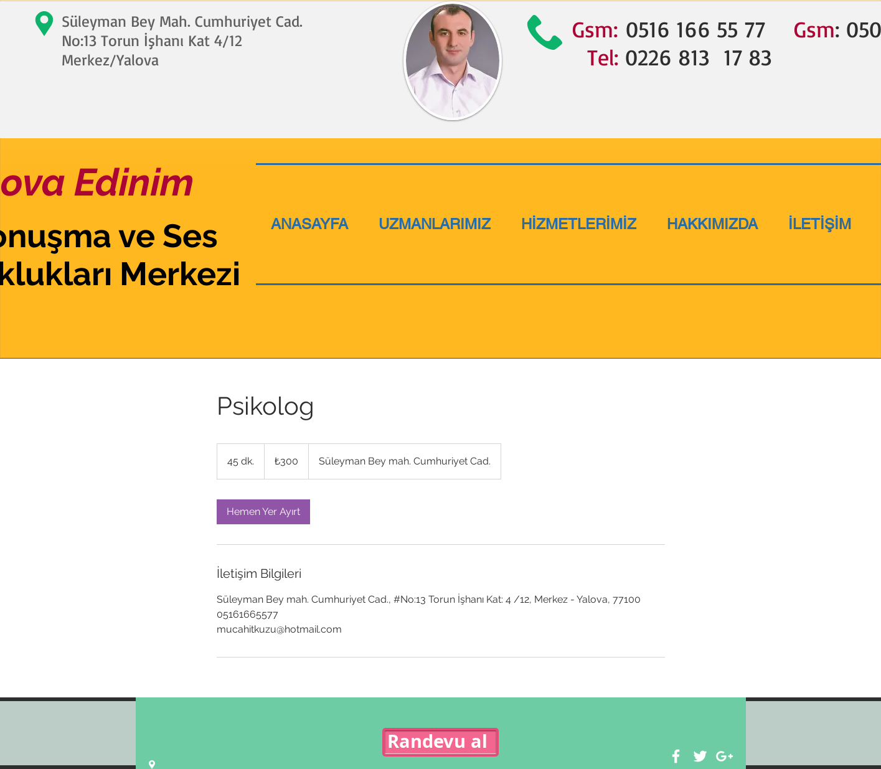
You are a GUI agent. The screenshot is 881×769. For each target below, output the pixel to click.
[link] (263, 511)
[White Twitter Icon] (700, 756)
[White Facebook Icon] (676, 756)
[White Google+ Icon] (724, 756)
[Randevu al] (440, 742)
